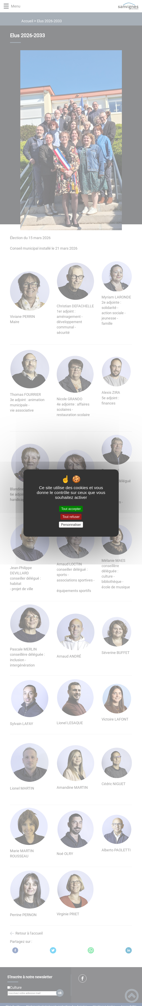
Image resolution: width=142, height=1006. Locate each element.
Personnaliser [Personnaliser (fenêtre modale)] (71, 524)
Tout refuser (70, 516)
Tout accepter (71, 508)
